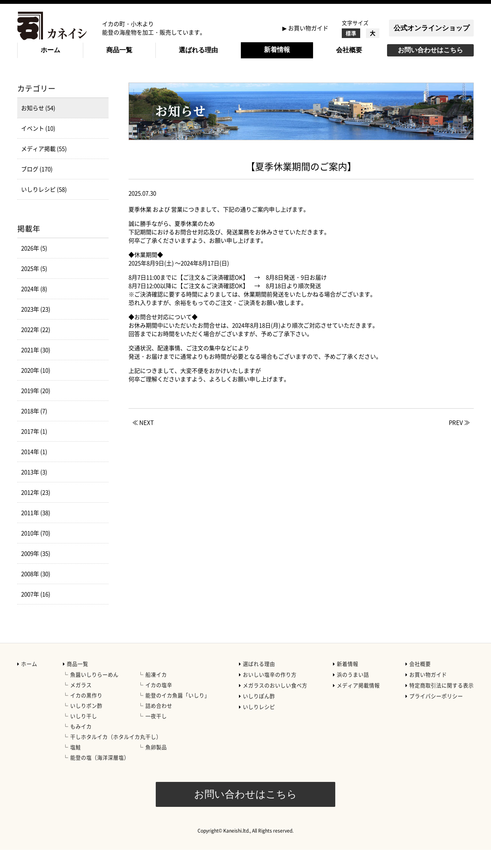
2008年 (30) (35, 590)
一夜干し (156, 732)
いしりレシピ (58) (44, 205)
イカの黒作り (86, 711)
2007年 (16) (35, 610)
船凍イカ (156, 690)
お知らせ (89, 81)
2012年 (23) (35, 508)
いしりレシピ (259, 723)
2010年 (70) (35, 549)
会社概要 (349, 50)
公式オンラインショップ (432, 28)
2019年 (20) (35, 406)
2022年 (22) (35, 345)
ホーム (50, 50)
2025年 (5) (34, 284)
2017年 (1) (34, 447)
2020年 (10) (35, 386)
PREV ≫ (459, 438)
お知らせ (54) (38, 124)
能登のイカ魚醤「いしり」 (177, 711)
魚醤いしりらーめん (94, 690)
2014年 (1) (34, 468)
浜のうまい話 (353, 690)
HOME (25, 81)
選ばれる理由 (198, 50)
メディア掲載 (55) (44, 165)
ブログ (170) (37, 185)
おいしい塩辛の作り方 (270, 690)
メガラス (81, 701)
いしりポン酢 (86, 721)
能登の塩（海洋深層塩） (99, 773)
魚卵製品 (156, 763)
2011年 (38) (35, 529)
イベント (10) (38, 144)
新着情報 (277, 49)
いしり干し (83, 732)
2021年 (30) (35, 366)
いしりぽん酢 (259, 712)
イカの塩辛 (158, 701)
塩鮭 (75, 763)
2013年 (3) (34, 488)
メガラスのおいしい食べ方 (275, 701)
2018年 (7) (34, 427)
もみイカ (81, 742)
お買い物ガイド (308, 28)
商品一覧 (119, 50)
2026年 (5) (34, 264)
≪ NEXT (143, 438)
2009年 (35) (35, 569)
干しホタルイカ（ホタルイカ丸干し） (115, 753)
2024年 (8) (34, 305)
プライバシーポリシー (436, 712)
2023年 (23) (35, 325)
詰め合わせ (158, 721)
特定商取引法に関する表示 (441, 701)
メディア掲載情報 (358, 701)
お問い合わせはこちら (430, 50)
